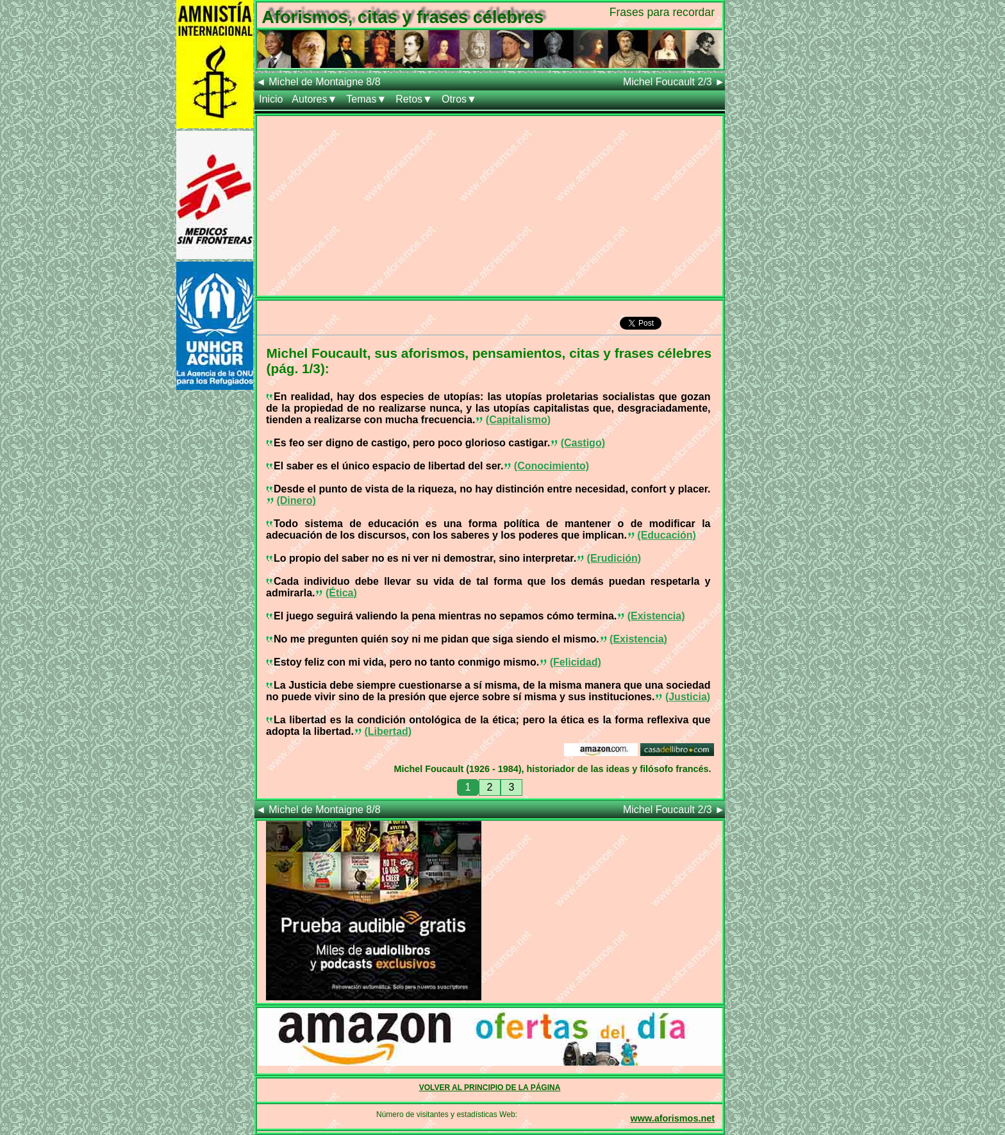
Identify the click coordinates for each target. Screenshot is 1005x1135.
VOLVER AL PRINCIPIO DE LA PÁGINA (490, 1087)
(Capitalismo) (518, 419)
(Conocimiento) (551, 465)
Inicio (271, 99)
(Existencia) (656, 615)
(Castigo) (583, 442)
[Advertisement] (489, 206)
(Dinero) (295, 500)
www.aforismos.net (673, 1118)
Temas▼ (366, 99)
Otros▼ (459, 99)
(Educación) (666, 535)
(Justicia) (687, 696)
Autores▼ (314, 99)
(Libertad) (387, 731)
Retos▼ (414, 99)
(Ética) (341, 592)
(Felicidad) (575, 662)
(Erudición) (614, 558)
